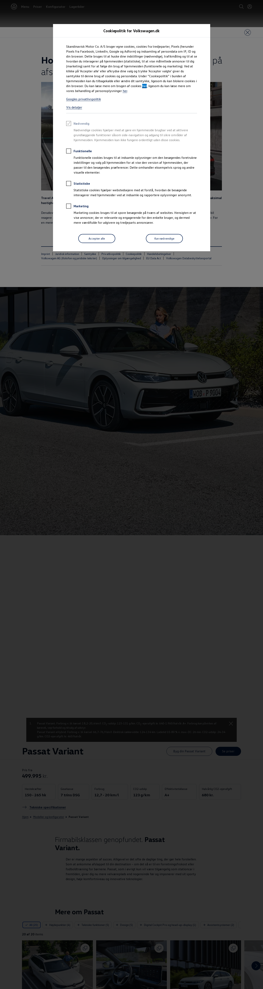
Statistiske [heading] (78, 184)
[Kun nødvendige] (164, 238)
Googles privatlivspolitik (83, 99)
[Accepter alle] (96, 238)
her (144, 86)
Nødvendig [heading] (77, 124)
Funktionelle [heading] (79, 152)
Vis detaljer (74, 107)
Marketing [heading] (77, 207)
